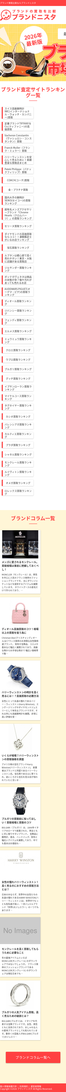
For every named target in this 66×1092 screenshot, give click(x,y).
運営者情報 (36, 1086)
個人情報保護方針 (8, 1086)
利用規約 (24, 1086)
